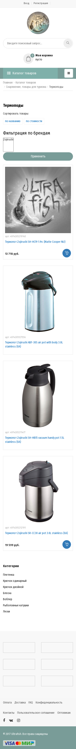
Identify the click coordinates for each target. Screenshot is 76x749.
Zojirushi (8, 139)
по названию (12, 121)
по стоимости (34, 121)
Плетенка (8, 574)
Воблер (7, 599)
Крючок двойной (13, 587)
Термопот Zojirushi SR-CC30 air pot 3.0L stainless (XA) (36, 533)
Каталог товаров (21, 73)
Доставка (20, 702)
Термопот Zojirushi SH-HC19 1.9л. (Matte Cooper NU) (35, 242)
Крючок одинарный (15, 581)
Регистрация (41, 3)
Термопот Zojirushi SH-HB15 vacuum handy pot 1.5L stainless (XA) (34, 440)
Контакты (8, 712)
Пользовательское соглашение (36, 712)
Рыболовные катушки (16, 605)
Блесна (7, 593)
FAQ (31, 702)
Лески (6, 611)
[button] (38, 57)
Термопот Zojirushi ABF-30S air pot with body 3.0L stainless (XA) (34, 344)
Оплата (7, 702)
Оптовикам (64, 712)
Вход (26, 3)
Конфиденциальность (49, 702)
